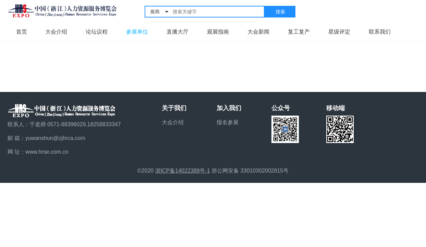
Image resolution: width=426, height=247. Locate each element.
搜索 (280, 11)
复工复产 (299, 32)
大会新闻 (258, 32)
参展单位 (137, 32)
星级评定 (339, 32)
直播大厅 (177, 32)
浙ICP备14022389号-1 (182, 171)
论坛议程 (97, 32)
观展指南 (218, 32)
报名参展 (228, 122)
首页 (21, 32)
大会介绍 (56, 32)
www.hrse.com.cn (46, 152)
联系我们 (380, 32)
